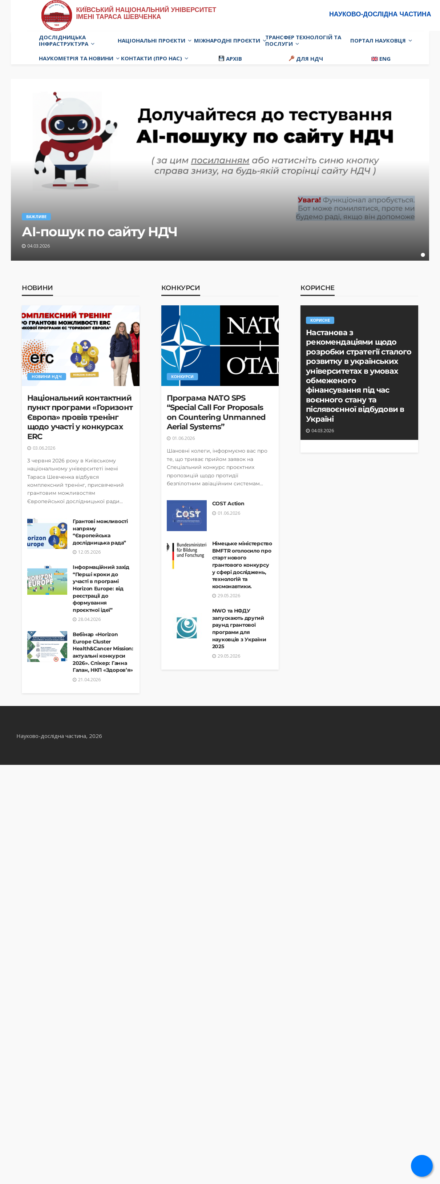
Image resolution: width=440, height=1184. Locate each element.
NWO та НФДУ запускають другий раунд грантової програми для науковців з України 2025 (239, 628)
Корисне (317, 288)
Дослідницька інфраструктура (63, 40)
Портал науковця (378, 40)
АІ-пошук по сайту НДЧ (99, 231)
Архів (230, 58)
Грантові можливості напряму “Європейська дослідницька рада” (100, 532)
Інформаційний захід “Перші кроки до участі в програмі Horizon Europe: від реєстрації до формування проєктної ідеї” (101, 588)
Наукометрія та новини (76, 58)
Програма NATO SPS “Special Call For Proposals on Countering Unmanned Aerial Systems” (216, 412)
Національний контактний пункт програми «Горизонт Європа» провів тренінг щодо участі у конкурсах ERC (80, 417)
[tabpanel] (220, 170)
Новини (37, 288)
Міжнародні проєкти (227, 40)
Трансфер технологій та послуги (303, 40)
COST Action (228, 503)
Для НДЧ (306, 58)
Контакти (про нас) (151, 58)
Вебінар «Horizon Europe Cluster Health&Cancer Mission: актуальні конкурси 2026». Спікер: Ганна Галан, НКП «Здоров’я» (103, 652)
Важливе (36, 216)
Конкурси (180, 288)
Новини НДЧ (47, 376)
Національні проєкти (151, 40)
